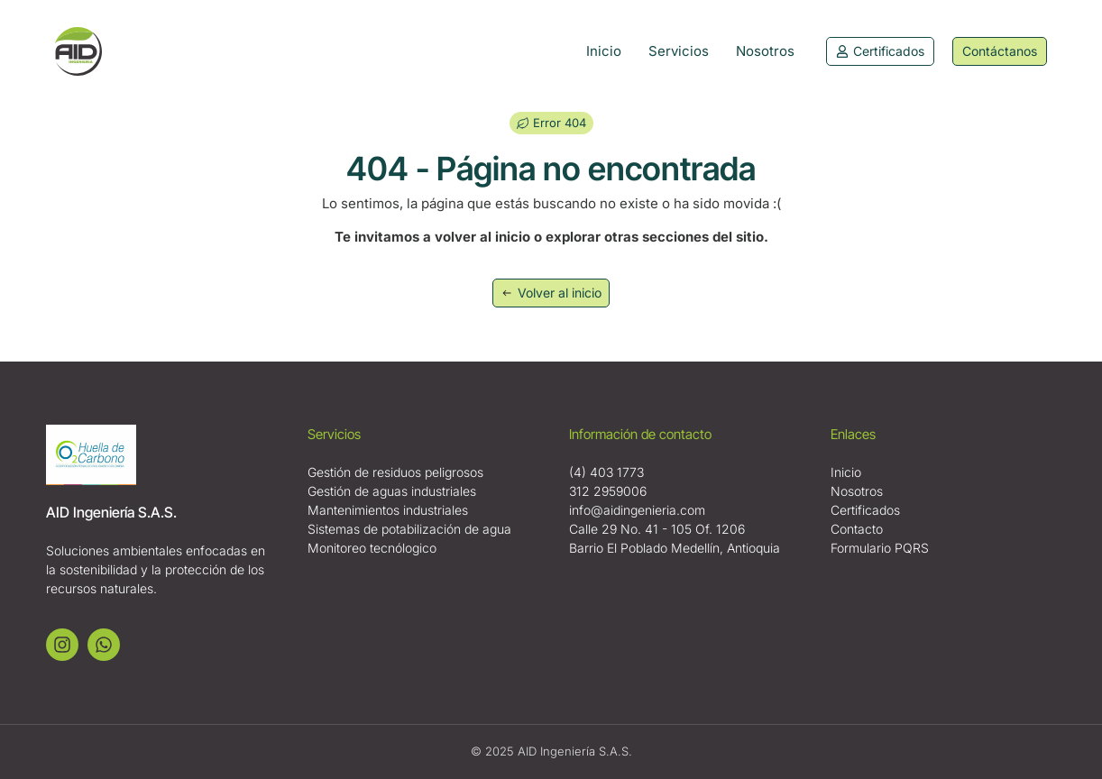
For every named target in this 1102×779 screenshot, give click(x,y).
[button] (551, 123)
